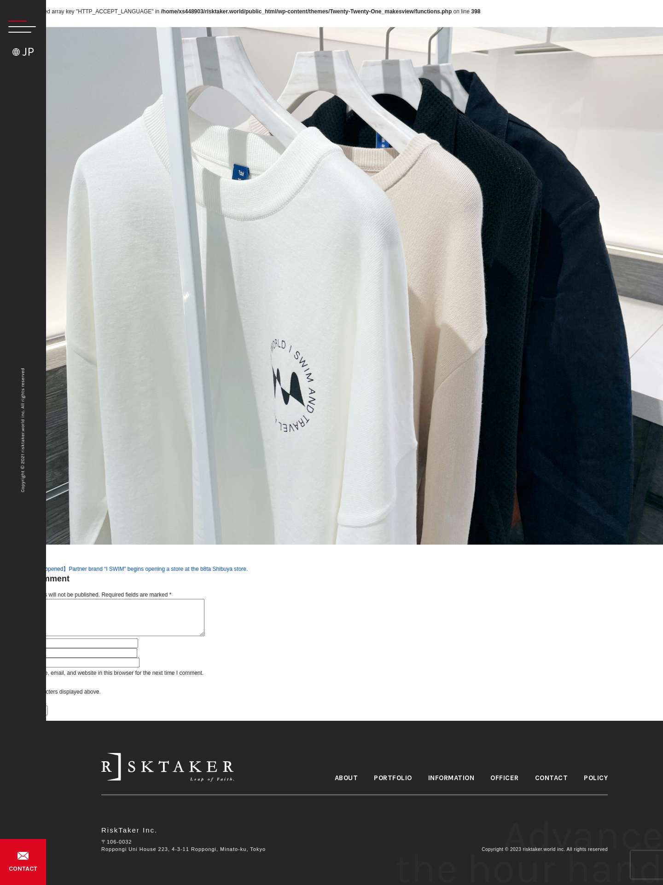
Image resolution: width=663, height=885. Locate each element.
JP (28, 52)
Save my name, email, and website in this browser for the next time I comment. (107, 673)
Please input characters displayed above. (50, 692)
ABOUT (346, 778)
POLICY (596, 778)
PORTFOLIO (393, 778)
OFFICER (504, 778)
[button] (18, 27)
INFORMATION (451, 778)
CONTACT (23, 869)
